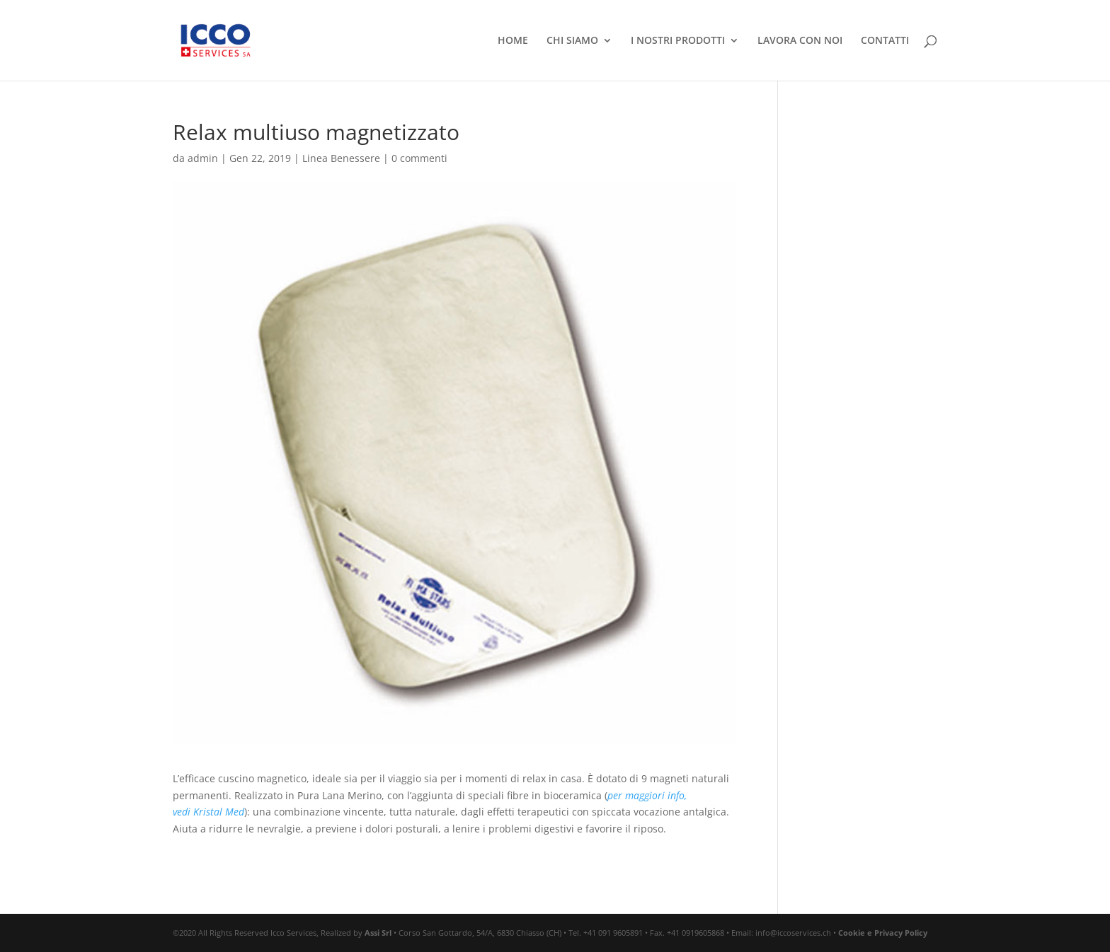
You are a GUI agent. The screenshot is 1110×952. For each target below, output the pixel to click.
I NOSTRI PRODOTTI (678, 41)
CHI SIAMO (572, 41)
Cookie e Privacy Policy (882, 932)
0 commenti (419, 158)
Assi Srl (378, 932)
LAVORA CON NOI (799, 41)
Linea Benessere (341, 158)
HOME (513, 41)
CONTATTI (885, 41)
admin (203, 158)
